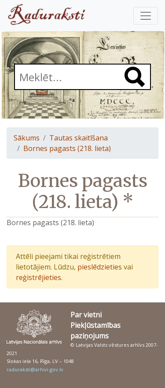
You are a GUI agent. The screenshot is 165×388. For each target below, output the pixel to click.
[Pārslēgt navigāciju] (145, 16)
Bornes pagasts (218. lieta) (67, 148)
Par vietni (86, 315)
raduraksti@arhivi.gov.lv (35, 369)
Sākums (27, 138)
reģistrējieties (38, 277)
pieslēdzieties (99, 267)
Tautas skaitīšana (78, 138)
